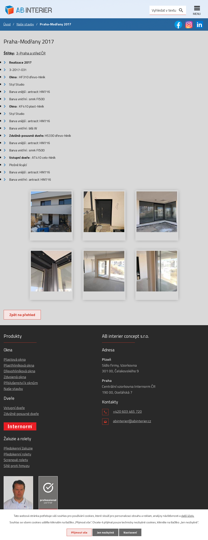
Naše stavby (25, 24)
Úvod (7, 24)
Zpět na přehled (22, 314)
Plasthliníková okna (19, 365)
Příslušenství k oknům (21, 383)
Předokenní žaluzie (18, 448)
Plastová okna (15, 359)
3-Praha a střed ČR (31, 53)
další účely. (187, 516)
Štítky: (9, 53)
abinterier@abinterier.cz (132, 421)
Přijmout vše (79, 532)
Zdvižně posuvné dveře (21, 413)
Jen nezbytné (105, 532)
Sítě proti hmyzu (16, 465)
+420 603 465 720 (127, 411)
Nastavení (130, 532)
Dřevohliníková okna (19, 371)
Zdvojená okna (15, 377)
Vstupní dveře (14, 408)
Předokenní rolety (17, 454)
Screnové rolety (16, 460)
